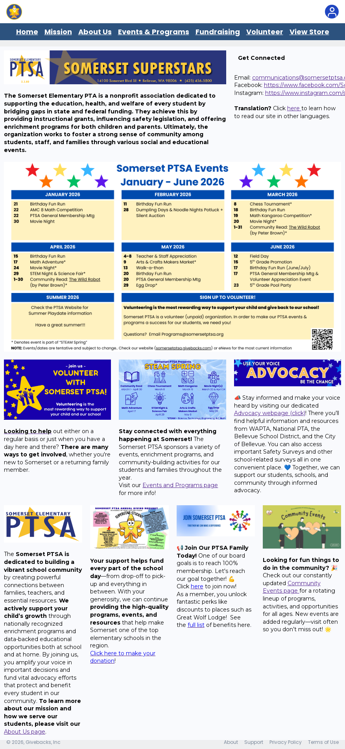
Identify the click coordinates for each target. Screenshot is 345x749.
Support (253, 742)
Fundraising (218, 32)
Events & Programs (153, 32)
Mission (58, 32)
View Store (309, 32)
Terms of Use (323, 742)
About (231, 742)
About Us (95, 32)
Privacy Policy (285, 742)
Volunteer (264, 32)
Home (27, 32)
